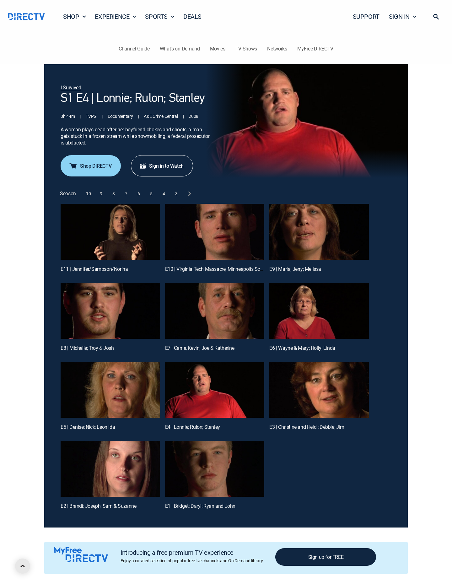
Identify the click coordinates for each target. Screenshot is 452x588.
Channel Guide (134, 48)
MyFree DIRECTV (315, 48)
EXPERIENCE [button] (116, 16)
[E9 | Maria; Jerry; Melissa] (319, 232)
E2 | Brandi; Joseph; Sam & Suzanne (98, 505)
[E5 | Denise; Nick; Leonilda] (110, 390)
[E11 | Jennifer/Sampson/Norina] (110, 232)
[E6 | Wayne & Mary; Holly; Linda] (319, 311)
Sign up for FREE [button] (326, 557)
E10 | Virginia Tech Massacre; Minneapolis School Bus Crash (228, 268)
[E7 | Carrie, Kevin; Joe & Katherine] (215, 311)
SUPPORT (366, 16)
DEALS (192, 16)
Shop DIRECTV (90, 165)
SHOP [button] (75, 16)
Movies (217, 48)
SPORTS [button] (160, 16)
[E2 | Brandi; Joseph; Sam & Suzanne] (110, 469)
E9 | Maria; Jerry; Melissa (295, 268)
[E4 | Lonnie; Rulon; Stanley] (215, 390)
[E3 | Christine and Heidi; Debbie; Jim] (319, 390)
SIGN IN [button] (403, 16)
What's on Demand (180, 48)
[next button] (189, 193)
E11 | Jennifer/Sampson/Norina (94, 268)
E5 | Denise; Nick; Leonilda (88, 426)
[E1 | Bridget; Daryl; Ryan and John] (215, 469)
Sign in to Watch (161, 166)
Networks (277, 48)
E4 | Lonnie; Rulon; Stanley (192, 426)
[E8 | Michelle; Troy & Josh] (110, 311)
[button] (436, 16)
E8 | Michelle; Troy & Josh (87, 347)
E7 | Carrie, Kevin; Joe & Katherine (199, 347)
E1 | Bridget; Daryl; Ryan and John (200, 505)
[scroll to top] (23, 566)
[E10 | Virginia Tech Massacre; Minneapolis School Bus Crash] (215, 232)
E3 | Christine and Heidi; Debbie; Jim (306, 426)
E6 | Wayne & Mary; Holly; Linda (302, 347)
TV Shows (246, 48)
